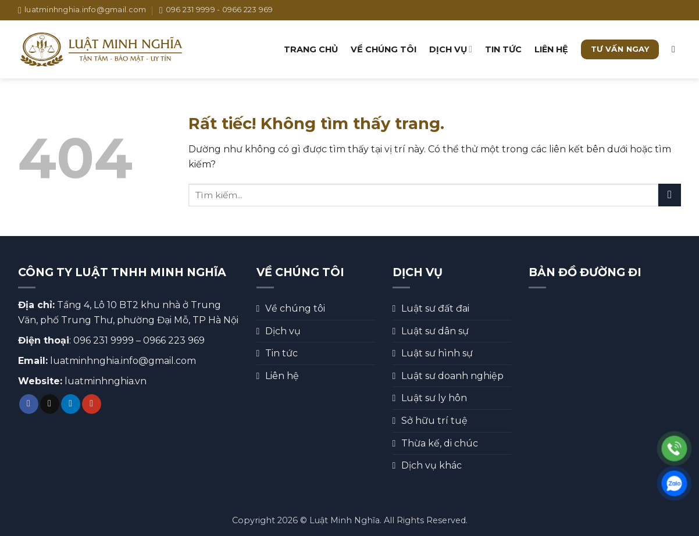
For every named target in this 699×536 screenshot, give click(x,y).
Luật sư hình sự (437, 353)
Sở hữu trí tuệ (434, 420)
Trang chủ (311, 49)
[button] (676, 49)
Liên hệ (551, 49)
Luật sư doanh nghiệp (452, 375)
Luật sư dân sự (435, 331)
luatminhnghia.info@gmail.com (123, 360)
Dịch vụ (450, 49)
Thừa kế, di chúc (439, 443)
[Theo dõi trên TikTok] (49, 404)
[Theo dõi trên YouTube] (91, 404)
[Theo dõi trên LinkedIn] (70, 404)
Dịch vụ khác (431, 465)
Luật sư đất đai (435, 308)
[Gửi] (669, 195)
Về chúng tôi (383, 49)
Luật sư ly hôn (434, 397)
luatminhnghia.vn (106, 381)
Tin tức (503, 49)
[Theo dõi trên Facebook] (28, 404)
